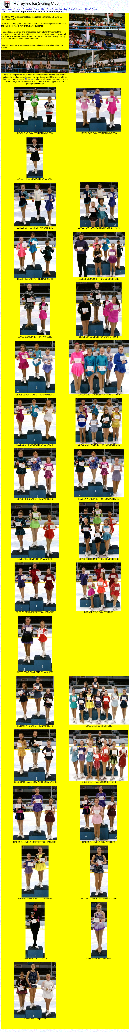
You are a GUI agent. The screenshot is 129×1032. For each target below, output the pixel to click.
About (9, 9)
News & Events (91, 9)
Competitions (27, 9)
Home (3, 9)
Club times (17, 9)
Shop (49, 9)
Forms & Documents (76, 9)
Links (43, 9)
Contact (55, 9)
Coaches (36, 9)
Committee (63, 9)
